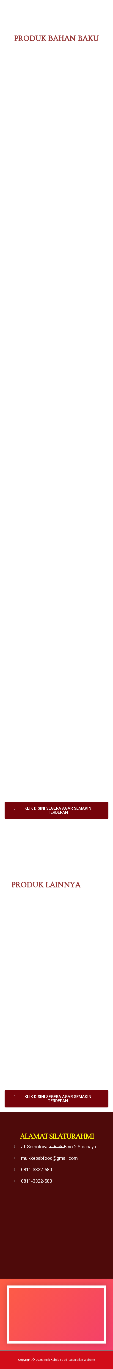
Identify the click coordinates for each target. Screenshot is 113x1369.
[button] (56, 810)
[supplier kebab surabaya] (56, 1239)
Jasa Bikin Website (82, 1359)
